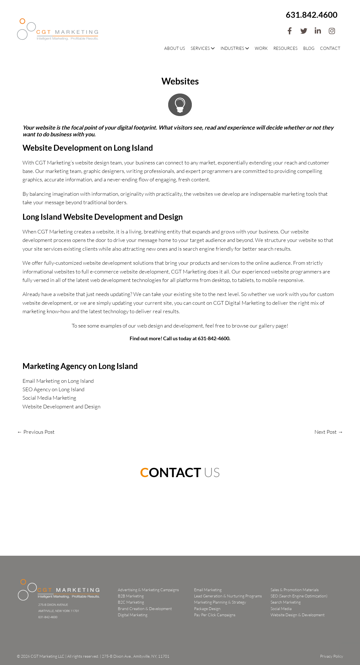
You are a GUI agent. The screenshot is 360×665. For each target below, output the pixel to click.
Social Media (281, 608)
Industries (234, 48)
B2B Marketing (131, 595)
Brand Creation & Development (145, 608)
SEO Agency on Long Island (53, 389)
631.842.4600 (312, 14)
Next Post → (328, 431)
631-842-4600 (213, 338)
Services (203, 48)
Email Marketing (208, 589)
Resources (285, 48)
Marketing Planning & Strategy (220, 602)
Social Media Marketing (49, 397)
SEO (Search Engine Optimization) (299, 595)
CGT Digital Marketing (239, 302)
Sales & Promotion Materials (295, 589)
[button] (289, 31)
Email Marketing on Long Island (58, 380)
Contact (330, 48)
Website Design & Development (298, 614)
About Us (174, 48)
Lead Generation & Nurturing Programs (228, 595)
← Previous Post (36, 431)
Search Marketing (286, 602)
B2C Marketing (131, 602)
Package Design (207, 608)
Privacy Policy (331, 656)
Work (261, 48)
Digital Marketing (132, 614)
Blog (308, 48)
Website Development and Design (61, 406)
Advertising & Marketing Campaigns (148, 589)
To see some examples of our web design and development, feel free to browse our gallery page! (180, 325)
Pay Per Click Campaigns (214, 614)
